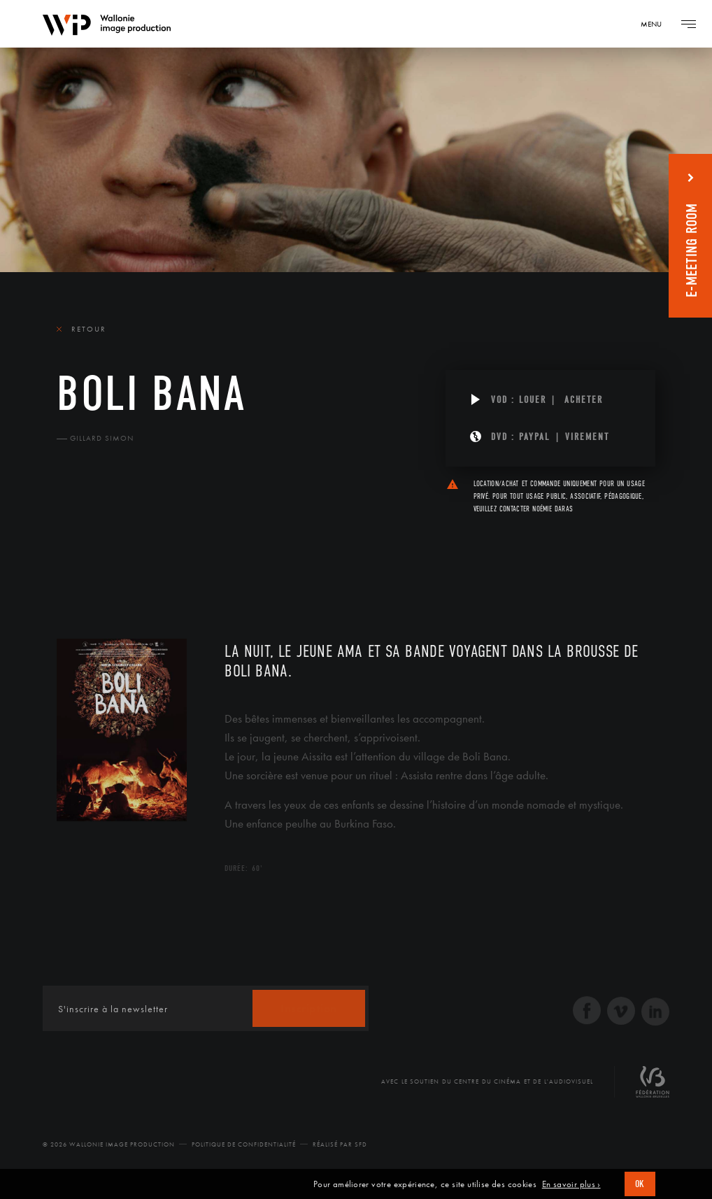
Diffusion (221, 556)
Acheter (583, 400)
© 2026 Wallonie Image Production (109, 1144)
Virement (587, 437)
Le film (77, 556)
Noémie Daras (552, 508)
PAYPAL (534, 437)
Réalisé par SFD (340, 1144)
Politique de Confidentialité (244, 1144)
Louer (532, 400)
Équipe (146, 556)
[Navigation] (656, 24)
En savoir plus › (571, 1184)
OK (640, 1184)
